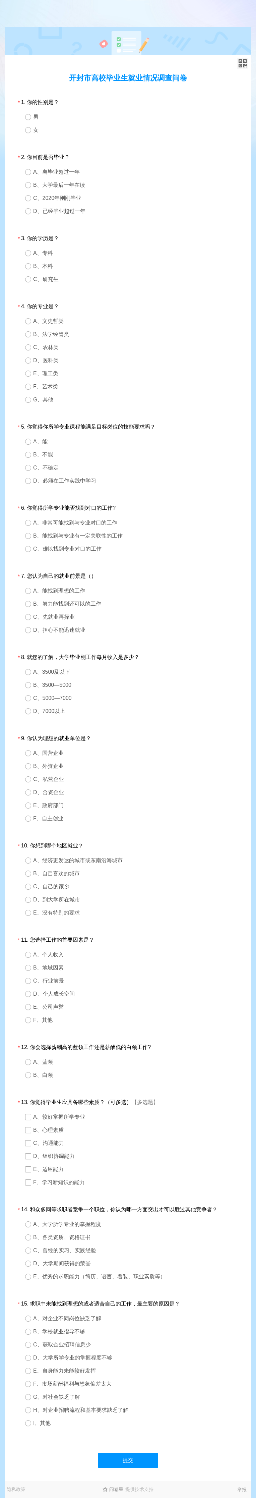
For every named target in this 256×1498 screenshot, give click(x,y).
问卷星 (116, 1489)
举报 (242, 1489)
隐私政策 (16, 1489)
